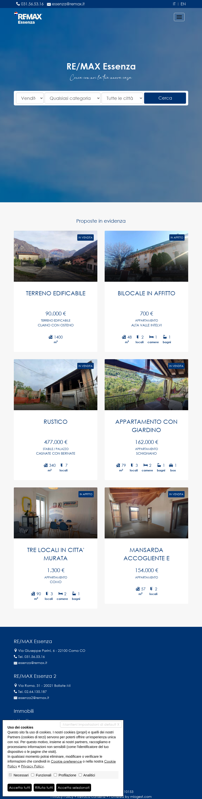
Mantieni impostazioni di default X (91, 724)
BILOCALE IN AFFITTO (147, 290)
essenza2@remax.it (33, 698)
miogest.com (141, 796)
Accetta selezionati (74, 787)
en (183, 4)
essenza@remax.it (68, 3)
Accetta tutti (19, 787)
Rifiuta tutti (44, 787)
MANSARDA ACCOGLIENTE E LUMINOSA (147, 558)
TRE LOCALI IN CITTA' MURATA (54, 557)
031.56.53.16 (32, 3)
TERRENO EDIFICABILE (54, 290)
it (174, 4)
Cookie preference (66, 761)
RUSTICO (54, 421)
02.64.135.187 (35, 691)
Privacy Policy (32, 766)
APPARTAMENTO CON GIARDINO (147, 426)
